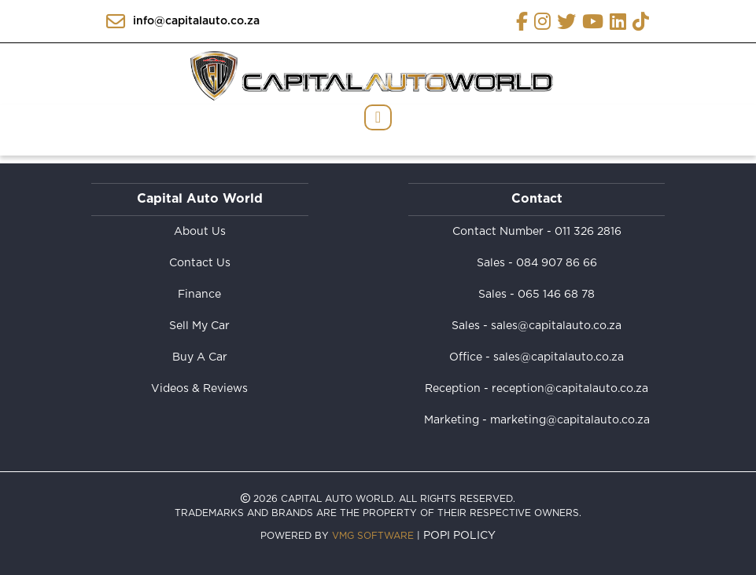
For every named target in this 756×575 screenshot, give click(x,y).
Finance (199, 294)
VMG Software (373, 535)
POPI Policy (459, 535)
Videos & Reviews (199, 388)
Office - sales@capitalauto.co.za (536, 357)
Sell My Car (199, 325)
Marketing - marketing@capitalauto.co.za (537, 420)
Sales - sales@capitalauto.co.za (536, 325)
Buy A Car (199, 357)
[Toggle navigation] (378, 117)
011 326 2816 (588, 231)
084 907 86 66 (556, 263)
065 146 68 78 (556, 294)
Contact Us (199, 263)
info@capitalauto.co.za (183, 21)
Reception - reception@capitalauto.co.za (536, 388)
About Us (200, 231)
